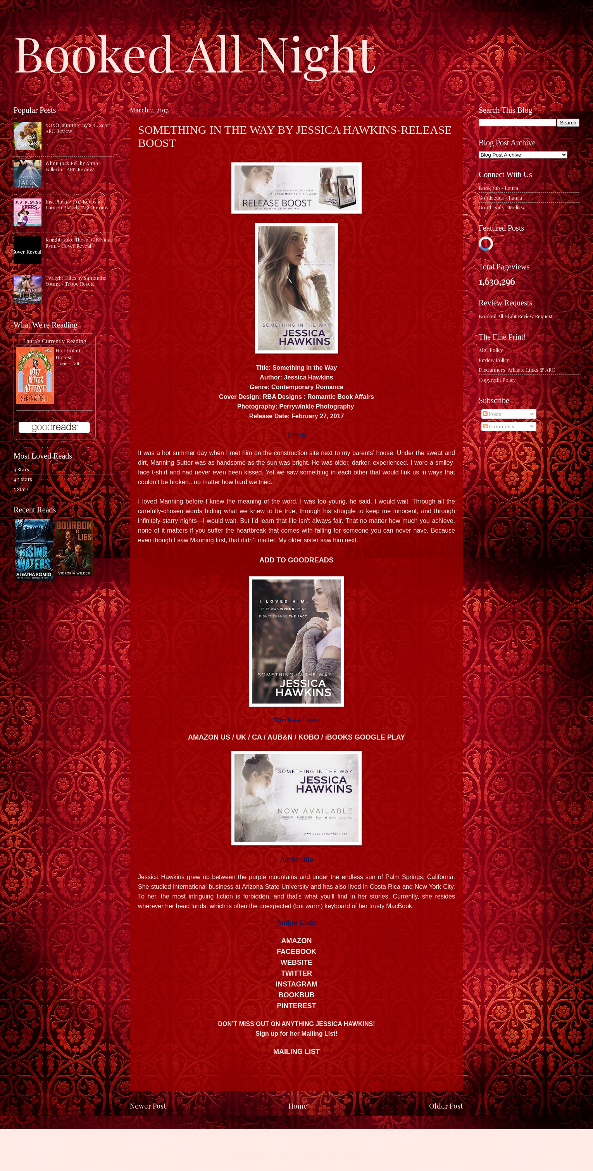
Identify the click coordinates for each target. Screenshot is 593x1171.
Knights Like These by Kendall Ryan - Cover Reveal (79, 242)
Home (297, 1106)
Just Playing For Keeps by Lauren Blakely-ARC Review (77, 204)
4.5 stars (23, 479)
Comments (498, 426)
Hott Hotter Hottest (68, 353)
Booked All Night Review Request (516, 316)
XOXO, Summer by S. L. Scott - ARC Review (79, 128)
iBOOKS (339, 737)
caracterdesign (292, 1155)
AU (272, 737)
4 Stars (21, 469)
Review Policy (494, 360)
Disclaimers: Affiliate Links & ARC (517, 369)
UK (241, 737)
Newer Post (148, 1106)
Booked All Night (194, 52)
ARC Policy (491, 350)
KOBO (308, 737)
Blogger (348, 1155)
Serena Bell (69, 363)
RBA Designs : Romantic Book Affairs (318, 396)
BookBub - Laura (498, 188)
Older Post (446, 1106)
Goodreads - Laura (500, 197)
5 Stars (21, 489)
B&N (285, 737)
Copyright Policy (497, 379)
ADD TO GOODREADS (296, 560)
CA (257, 737)
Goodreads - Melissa (502, 207)
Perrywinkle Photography (316, 406)
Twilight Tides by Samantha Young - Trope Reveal (76, 280)
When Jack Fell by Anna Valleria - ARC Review (71, 166)
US (225, 737)
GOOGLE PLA (380, 737)
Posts (492, 413)
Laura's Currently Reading (54, 341)
